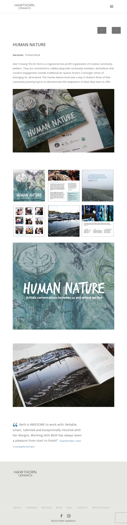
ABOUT (18, 507)
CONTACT (82, 507)
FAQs (69, 507)
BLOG (59, 507)
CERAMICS (31, 507)
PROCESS (47, 507)
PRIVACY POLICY (101, 507)
